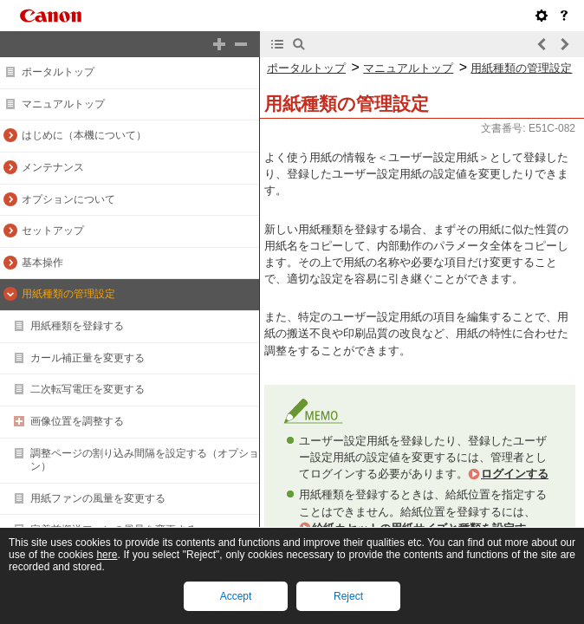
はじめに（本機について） (84, 135)
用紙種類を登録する (77, 326)
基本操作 (42, 263)
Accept (236, 596)
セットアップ (53, 230)
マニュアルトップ (63, 104)
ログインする (514, 473)
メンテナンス (53, 167)
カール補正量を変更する (87, 358)
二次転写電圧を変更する (87, 389)
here (106, 555)
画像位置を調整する (77, 421)
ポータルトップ (58, 72)
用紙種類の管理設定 (68, 294)
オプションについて (68, 199)
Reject (348, 596)
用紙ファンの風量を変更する (97, 498)
